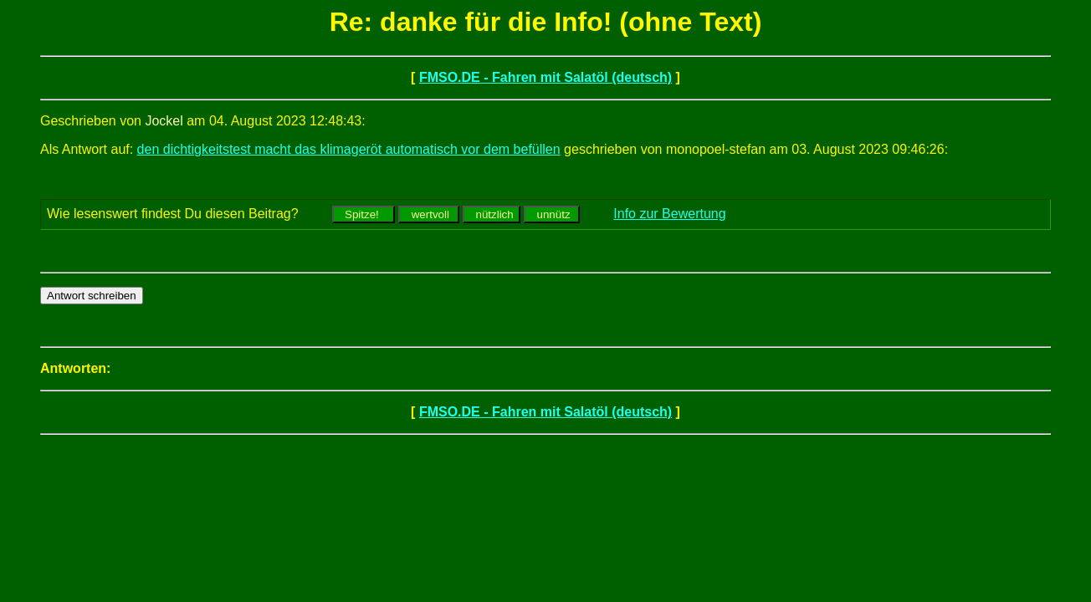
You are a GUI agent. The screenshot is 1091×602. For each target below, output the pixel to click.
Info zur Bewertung (669, 214)
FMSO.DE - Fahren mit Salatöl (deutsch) (545, 77)
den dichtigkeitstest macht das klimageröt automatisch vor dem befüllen (349, 149)
